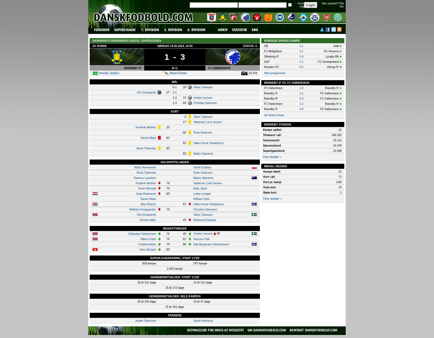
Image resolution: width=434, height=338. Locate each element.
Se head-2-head (274, 115)
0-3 (301, 98)
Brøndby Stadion (109, 73)
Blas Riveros (148, 204)
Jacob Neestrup (203, 320)
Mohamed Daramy (204, 220)
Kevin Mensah (147, 188)
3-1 (301, 51)
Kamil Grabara (202, 167)
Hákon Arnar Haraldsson (208, 143)
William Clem (201, 199)
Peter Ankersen (202, 132)
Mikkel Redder (178, 73)
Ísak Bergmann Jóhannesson (211, 244)
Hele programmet (274, 73)
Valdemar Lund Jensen (207, 122)
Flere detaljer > (272, 156)
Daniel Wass (148, 137)
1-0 (301, 56)
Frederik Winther (146, 127)
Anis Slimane (148, 249)
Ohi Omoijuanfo (146, 92)
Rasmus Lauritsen (145, 178)
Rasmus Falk (201, 239)
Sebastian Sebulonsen (142, 233)
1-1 (301, 46)
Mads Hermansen (145, 167)
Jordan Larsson (203, 97)
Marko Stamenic (203, 153)
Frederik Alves (147, 244)
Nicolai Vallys (148, 220)
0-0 (301, 109)
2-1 (301, 93)
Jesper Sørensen (145, 320)
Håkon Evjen (148, 239)
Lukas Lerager (202, 193)
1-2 (301, 103)
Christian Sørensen (205, 103)
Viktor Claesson (203, 87)
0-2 (301, 67)
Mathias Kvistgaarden (143, 209)
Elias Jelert (200, 188)
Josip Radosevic (146, 193)
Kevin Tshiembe (146, 148)
